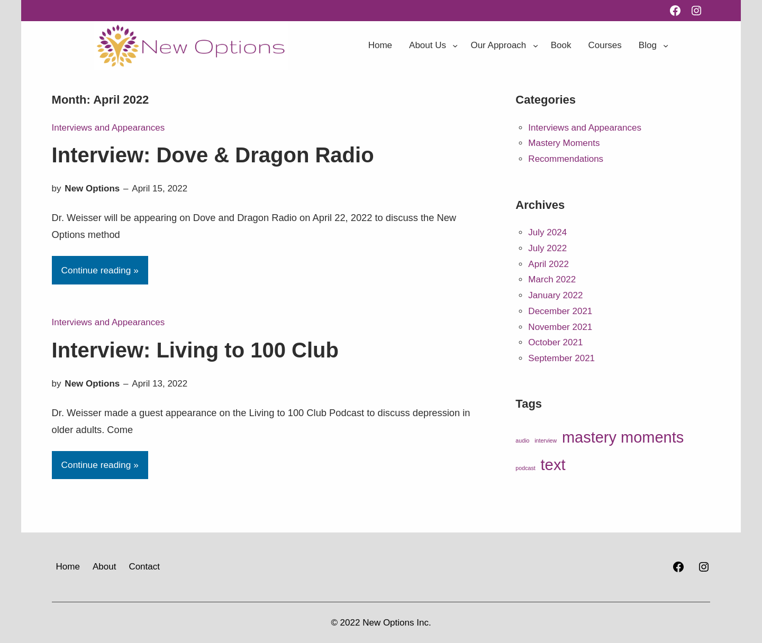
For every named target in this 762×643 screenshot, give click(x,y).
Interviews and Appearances (108, 128)
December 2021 (560, 311)
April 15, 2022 (159, 188)
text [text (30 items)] (552, 464)
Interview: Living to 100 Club (195, 350)
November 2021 (560, 327)
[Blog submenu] (665, 45)
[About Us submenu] (455, 45)
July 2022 (547, 248)
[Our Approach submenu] (535, 45)
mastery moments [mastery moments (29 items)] (623, 437)
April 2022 (548, 264)
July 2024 (547, 232)
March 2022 (552, 279)
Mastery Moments (564, 143)
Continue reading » (100, 270)
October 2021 (555, 342)
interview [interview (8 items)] (545, 440)
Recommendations (565, 159)
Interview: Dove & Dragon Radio (213, 155)
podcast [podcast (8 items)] (525, 468)
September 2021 (561, 358)
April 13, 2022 (159, 384)
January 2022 (555, 295)
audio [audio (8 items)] (522, 440)
